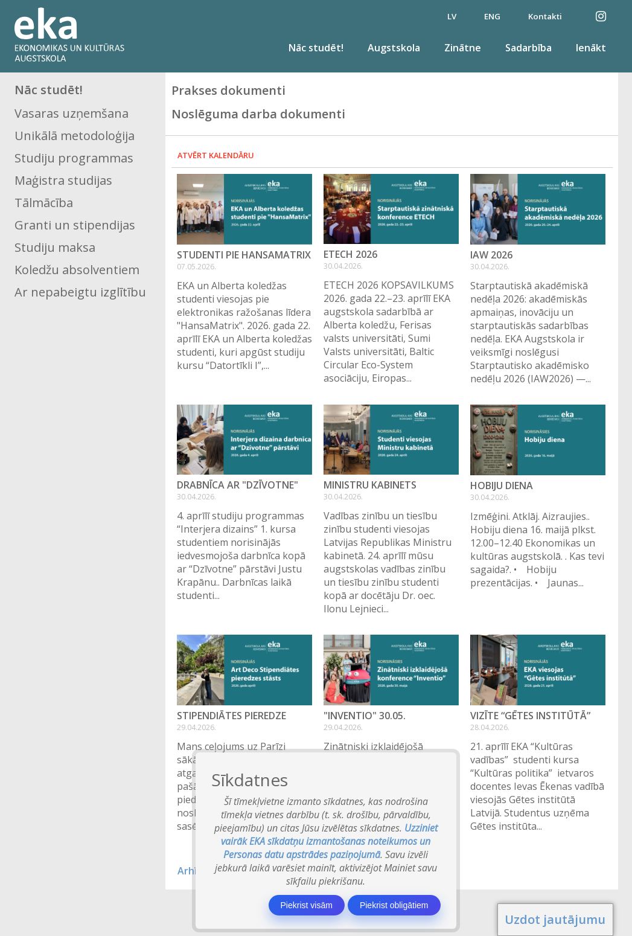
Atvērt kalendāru (215, 155)
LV (451, 16)
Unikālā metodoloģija (74, 135)
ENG (492, 16)
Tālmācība (43, 202)
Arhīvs (192, 870)
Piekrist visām (307, 905)
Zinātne (462, 47)
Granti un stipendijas (74, 225)
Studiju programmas (73, 158)
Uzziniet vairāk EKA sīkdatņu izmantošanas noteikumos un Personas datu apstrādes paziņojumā (329, 841)
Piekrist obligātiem (394, 905)
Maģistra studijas (63, 180)
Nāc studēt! (316, 47)
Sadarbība (528, 47)
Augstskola (394, 47)
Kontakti (545, 16)
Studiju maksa (54, 247)
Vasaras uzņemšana (71, 113)
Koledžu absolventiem (76, 269)
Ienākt (591, 47)
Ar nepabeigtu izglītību (80, 292)
